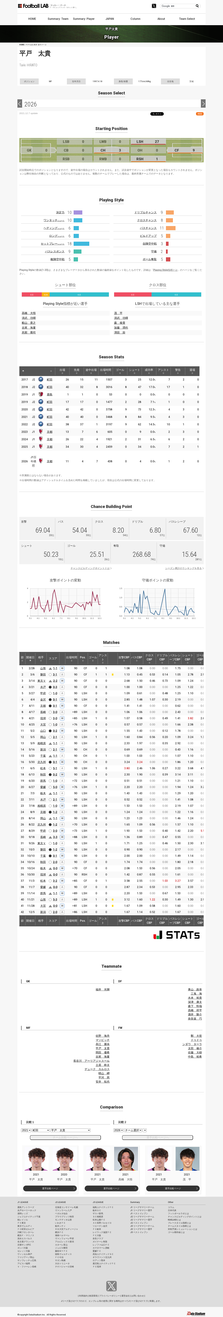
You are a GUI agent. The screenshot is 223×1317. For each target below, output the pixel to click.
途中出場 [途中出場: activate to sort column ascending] (91, 371)
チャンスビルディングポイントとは (90, 568)
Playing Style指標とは (165, 270)
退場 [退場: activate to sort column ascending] (192, 371)
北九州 (41, 762)
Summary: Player (84, 18)
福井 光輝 (103, 989)
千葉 (43, 755)
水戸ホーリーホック (26, 1210)
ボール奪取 (150, 259)
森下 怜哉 (195, 1006)
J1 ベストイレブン (139, 1213)
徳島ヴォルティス (63, 1254)
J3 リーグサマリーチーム (142, 1226)
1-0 (55, 693)
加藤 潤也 (121, 327)
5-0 (55, 787)
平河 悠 (104, 1077)
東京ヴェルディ (24, 1226)
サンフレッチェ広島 (26, 1260)
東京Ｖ (41, 680)
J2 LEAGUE (60, 1202)
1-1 (55, 668)
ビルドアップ (148, 235)
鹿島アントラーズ (25, 1207)
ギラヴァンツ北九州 (102, 1257)
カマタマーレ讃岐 (101, 1248)
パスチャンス (148, 228)
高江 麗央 (103, 1044)
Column (135, 18)
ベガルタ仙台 (61, 1213)
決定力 (60, 212)
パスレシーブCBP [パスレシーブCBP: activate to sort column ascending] (174, 659)
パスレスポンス (54, 251)
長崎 (43, 712)
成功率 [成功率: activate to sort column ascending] (149, 371)
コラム (171, 1207)
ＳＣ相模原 (98, 1216)
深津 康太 (195, 1002)
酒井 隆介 (195, 1014)
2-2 (55, 680)
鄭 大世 (196, 1035)
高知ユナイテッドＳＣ (103, 1254)
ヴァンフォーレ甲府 (64, 1238)
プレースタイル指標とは (179, 1223)
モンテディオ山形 (63, 1220)
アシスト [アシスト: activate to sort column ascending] (163, 371)
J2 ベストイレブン (139, 1223)
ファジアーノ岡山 (25, 1257)
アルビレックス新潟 (64, 1241)
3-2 (55, 880)
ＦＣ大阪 (97, 1235)
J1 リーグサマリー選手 (141, 1210)
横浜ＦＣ (59, 1232)
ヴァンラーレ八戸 (63, 1210)
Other (170, 1202)
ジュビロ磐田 (61, 1248)
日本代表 (172, 1210)
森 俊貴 (119, 322)
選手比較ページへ (158, 1137)
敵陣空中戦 (57, 259)
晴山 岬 (104, 1073)
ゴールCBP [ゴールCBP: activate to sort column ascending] (200, 659)
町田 (49, 379)
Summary (135, 1202)
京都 (49, 432)
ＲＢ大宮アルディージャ (66, 1229)
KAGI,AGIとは (174, 1220)
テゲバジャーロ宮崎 (64, 1266)
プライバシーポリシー (109, 1296)
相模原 (41, 743)
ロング (56, 235)
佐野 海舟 (103, 1035)
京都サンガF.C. (24, 1245)
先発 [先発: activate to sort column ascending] (76, 371)
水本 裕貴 (195, 997)
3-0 (55, 712)
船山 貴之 (29, 322)
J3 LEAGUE (98, 1202)
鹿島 (49, 394)
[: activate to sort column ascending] (30, 371)
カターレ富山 (61, 1245)
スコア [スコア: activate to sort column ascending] (53, 658)
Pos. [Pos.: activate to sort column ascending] (83, 659)
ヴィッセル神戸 (24, 1254)
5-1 (55, 768)
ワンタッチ (54, 220)
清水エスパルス (24, 1238)
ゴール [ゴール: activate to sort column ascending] (120, 371)
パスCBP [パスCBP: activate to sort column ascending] (136, 659)
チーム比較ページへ (65, 1137)
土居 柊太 (103, 1065)
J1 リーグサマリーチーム (142, 1207)
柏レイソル (22, 1220)
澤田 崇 (119, 332)
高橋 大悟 (29, 313)
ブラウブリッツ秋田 (64, 1216)
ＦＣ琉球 (97, 1266)
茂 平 (118, 313)
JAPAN (109, 18)
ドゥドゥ (196, 1040)
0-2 (55, 730)
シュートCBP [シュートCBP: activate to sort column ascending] (187, 659)
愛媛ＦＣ (97, 1251)
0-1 (55, 699)
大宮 (43, 724)
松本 (43, 768)
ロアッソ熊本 (99, 1260)
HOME (32, 18)
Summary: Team (58, 18)
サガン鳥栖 (60, 1260)
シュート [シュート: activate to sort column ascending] (134, 371)
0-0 (55, 868)
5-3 (55, 899)
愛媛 (43, 787)
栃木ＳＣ (97, 1210)
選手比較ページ (50, 1188)
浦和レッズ (22, 1213)
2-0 (55, 862)
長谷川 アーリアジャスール (91, 1060)
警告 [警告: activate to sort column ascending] (178, 371)
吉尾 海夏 (29, 327)
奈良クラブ (98, 1238)
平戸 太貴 (103, 1048)
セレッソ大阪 (23, 1251)
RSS (200, 113)
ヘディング (54, 228)
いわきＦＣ (60, 1223)
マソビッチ (103, 1040)
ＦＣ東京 (21, 1223)
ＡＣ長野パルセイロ (102, 1223)
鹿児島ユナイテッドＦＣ (104, 1263)
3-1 (55, 674)
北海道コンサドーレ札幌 (66, 1207)
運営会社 (125, 1296)
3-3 (55, 837)
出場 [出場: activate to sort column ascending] (62, 371)
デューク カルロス (97, 1069)
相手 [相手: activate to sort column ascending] (41, 659)
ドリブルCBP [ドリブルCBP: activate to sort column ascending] (162, 659)
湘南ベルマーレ (62, 1235)
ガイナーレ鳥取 (100, 1241)
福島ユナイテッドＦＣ (103, 1207)
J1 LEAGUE (22, 1202)
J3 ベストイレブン (139, 1232)
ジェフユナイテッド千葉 (28, 1216)
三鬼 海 (196, 993)
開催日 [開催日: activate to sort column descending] (30, 659)
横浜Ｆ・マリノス (25, 1235)
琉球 (43, 718)
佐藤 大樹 (195, 1052)
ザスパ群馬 (98, 1213)
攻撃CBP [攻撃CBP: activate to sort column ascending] (123, 659)
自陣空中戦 (150, 243)
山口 (43, 730)
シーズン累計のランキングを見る (183, 568)
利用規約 (83, 1296)
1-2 (55, 812)
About (161, 18)
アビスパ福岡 (23, 1263)
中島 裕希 (195, 1056)
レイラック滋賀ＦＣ (102, 1232)
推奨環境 (93, 1296)
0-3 (55, 687)
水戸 (43, 687)
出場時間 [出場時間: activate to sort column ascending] (105, 371)
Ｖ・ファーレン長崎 (26, 1266)
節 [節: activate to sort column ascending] (22, 659)
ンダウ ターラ (192, 1044)
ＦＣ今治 (59, 1257)
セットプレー (52, 243)
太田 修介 (195, 1048)
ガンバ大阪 (22, 1248)
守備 (154, 251)
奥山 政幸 (195, 989)
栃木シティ (60, 1226)
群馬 (43, 780)
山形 (43, 668)
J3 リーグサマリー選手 (141, 1229)
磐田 (43, 674)
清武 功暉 (29, 318)
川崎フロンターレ (25, 1232)
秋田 (43, 774)
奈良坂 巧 (195, 1018)
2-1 (55, 737)
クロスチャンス (147, 220)
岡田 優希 (103, 1052)
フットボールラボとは (178, 1213)
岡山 (43, 737)
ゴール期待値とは (176, 1232)
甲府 (43, 693)
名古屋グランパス (25, 1241)
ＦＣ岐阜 (97, 1229)
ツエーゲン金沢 (100, 1226)
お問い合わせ (137, 1296)
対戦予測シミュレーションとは (182, 1229)
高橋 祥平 (195, 1010)
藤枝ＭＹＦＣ (61, 1251)
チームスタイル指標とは (179, 1226)
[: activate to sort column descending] (23, 371)
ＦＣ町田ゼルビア (25, 1229)
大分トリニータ (62, 1263)
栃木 (43, 793)
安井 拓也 (103, 1081)
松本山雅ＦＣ (99, 1220)
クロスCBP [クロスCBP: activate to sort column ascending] (149, 659)
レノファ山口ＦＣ (101, 1245)
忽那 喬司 (29, 332)
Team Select (187, 18)
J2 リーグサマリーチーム (142, 1216)
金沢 (43, 699)
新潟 (43, 749)
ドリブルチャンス (145, 212)
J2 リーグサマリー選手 (141, 1220)
